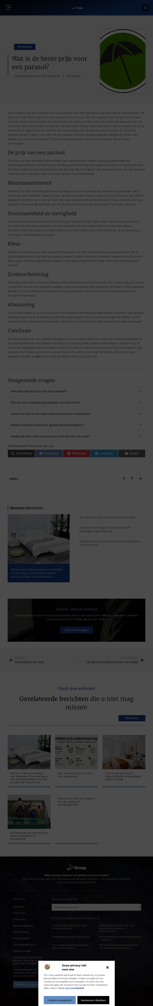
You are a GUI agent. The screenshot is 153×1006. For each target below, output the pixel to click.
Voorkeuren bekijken (93, 1000)
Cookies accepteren (60, 1000)
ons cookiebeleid (74, 988)
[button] (107, 967)
